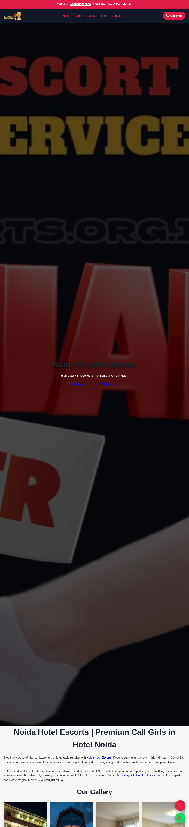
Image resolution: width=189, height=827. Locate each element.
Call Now (174, 15)
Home (66, 15)
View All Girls (108, 384)
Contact (116, 15)
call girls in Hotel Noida (136, 775)
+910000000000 (80, 4)
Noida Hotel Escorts (99, 757)
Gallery (91, 15)
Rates (103, 15)
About (78, 15)
